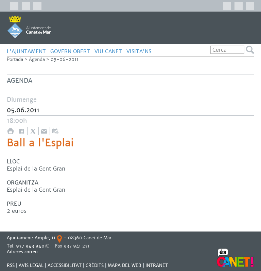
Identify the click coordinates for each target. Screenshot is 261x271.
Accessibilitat (65, 265)
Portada (15, 59)
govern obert (70, 51)
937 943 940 (30, 246)
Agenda (37, 59)
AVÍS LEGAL (31, 265)
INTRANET (156, 265)
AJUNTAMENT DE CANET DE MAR (29, 27)
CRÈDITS (95, 265)
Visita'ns (138, 51)
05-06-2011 (65, 59)
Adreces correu (23, 252)
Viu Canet (108, 51)
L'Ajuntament (26, 51)
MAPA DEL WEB (124, 265)
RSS (11, 265)
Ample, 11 (45, 238)
